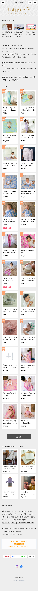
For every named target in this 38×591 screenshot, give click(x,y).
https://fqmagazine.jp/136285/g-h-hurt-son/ (18, 523)
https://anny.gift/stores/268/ (12, 534)
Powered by (19, 580)
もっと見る (19, 437)
